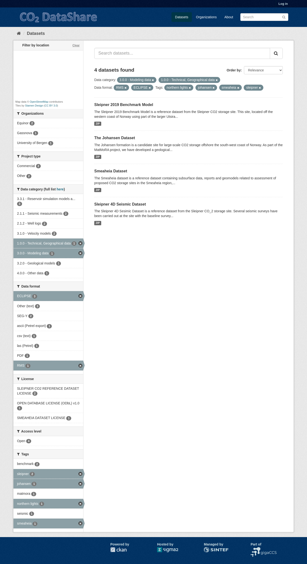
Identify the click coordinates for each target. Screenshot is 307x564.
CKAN (118, 549)
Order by (234, 70)
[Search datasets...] (182, 53)
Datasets (181, 17)
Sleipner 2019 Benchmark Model (123, 105)
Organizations (206, 17)
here (60, 189)
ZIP (98, 123)
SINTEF (210, 549)
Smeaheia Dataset (110, 171)
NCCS (255, 549)
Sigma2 (171, 549)
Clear (76, 45)
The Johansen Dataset (114, 138)
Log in (283, 4)
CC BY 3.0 (51, 105)
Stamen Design (34, 105)
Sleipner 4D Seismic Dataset (120, 204)
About (228, 17)
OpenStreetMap (39, 101)
